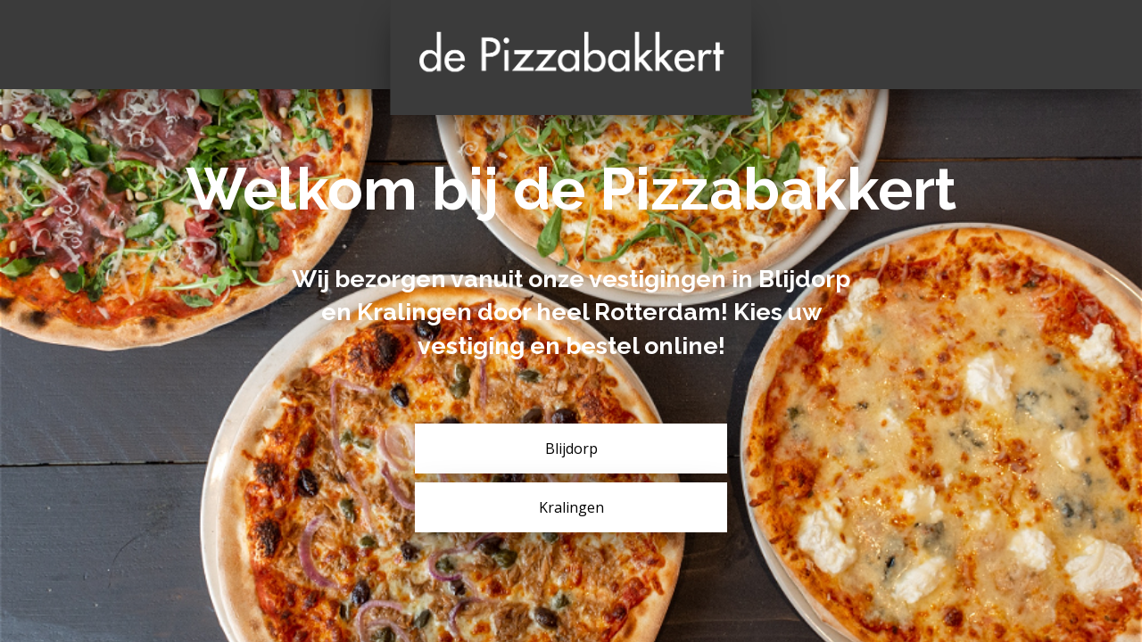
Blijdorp (571, 448)
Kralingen (571, 507)
